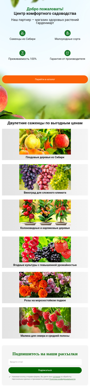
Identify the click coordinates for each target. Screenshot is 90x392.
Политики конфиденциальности (62, 379)
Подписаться (45, 370)
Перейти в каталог (45, 79)
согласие (56, 377)
